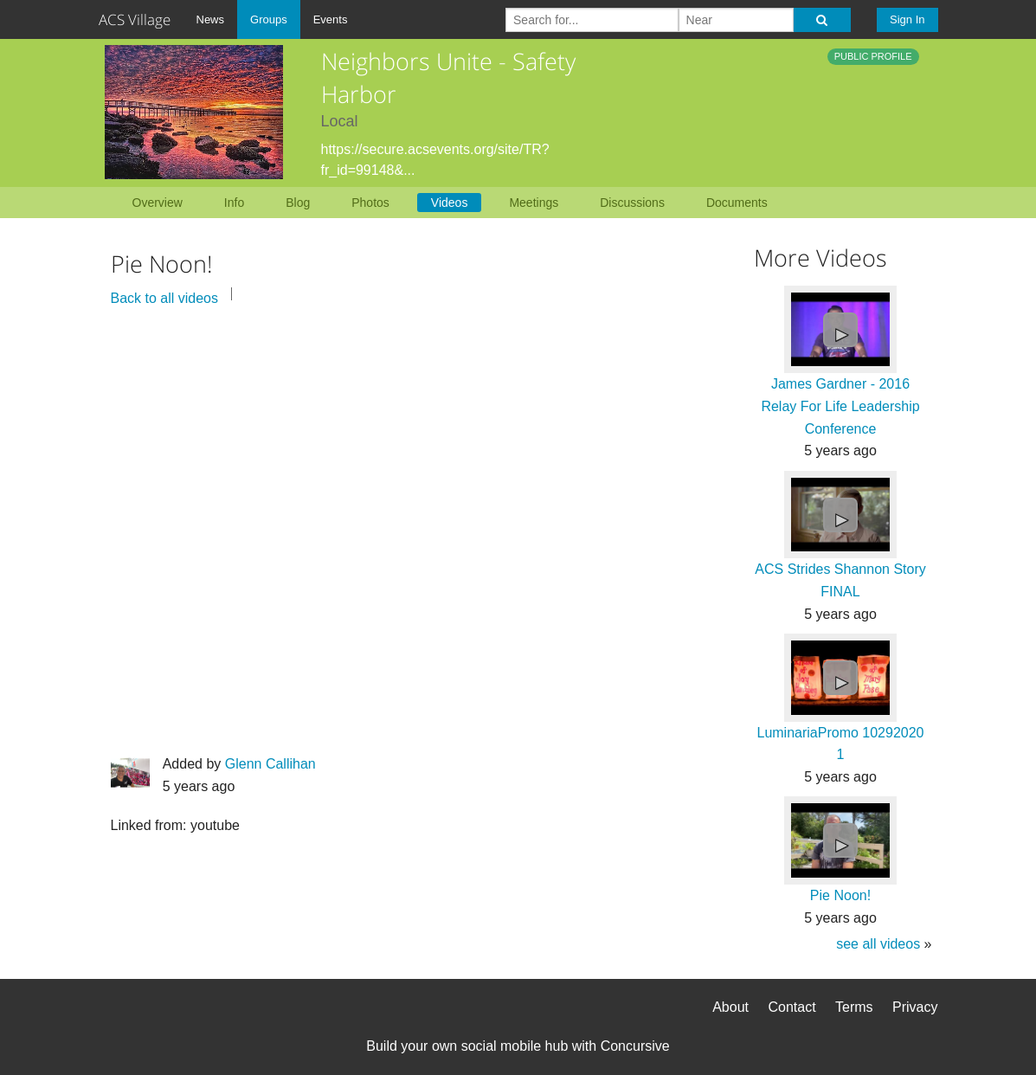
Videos (449, 202)
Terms (854, 1007)
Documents (737, 202)
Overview (157, 202)
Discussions (632, 202)
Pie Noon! (840, 895)
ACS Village (135, 19)
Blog (298, 202)
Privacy (914, 1007)
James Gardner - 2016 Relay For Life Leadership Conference (840, 406)
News (210, 19)
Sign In (907, 19)
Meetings (533, 202)
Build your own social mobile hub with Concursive (517, 1046)
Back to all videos (165, 298)
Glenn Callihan (270, 763)
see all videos (878, 944)
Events (330, 19)
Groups (268, 19)
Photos (370, 202)
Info (234, 202)
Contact (791, 1007)
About (730, 1007)
